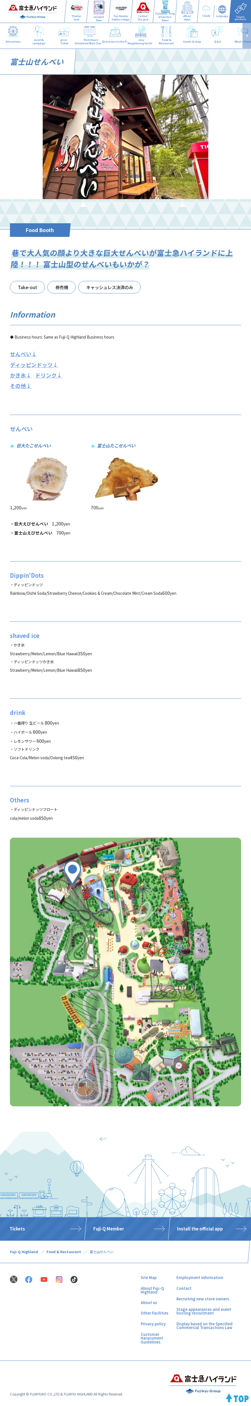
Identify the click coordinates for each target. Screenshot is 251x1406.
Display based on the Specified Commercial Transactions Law (204, 1325)
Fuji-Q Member (108, 1229)
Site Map (149, 1277)
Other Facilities (154, 1313)
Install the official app (200, 1229)
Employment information (199, 1277)
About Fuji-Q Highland (152, 1290)
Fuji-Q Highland (24, 1251)
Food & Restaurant (64, 1251)
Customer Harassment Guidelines (152, 1338)
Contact (183, 1288)
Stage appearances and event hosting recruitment (203, 1311)
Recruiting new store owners (202, 1298)
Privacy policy (153, 1323)
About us (149, 1302)
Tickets (17, 1229)
